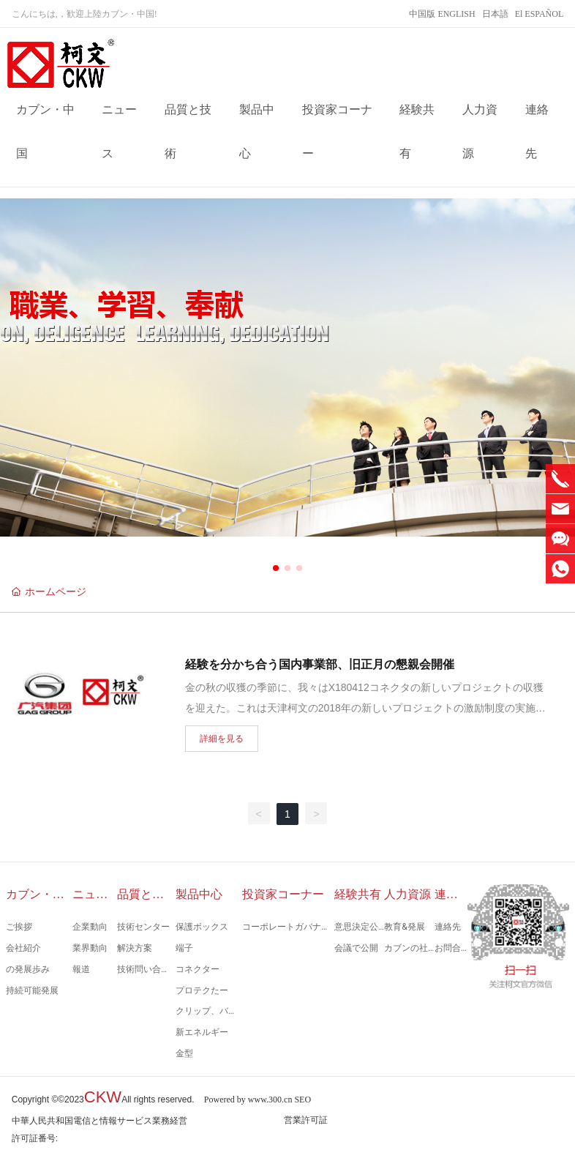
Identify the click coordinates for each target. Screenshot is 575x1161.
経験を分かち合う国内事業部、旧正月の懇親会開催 (319, 664)
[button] (276, 568)
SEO (302, 1099)
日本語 (495, 14)
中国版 (422, 14)
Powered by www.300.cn (248, 1099)
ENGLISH (456, 14)
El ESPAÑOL (539, 14)
